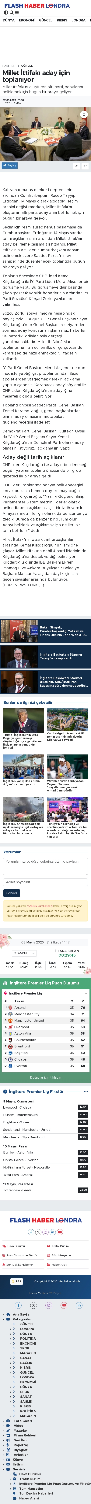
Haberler (9, 66)
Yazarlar (16, 1430)
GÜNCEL (45, 20)
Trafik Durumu (58, 1246)
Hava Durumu (13, 1246)
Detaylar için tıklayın (45, 1077)
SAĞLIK (22, 1363)
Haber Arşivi (57, 1264)
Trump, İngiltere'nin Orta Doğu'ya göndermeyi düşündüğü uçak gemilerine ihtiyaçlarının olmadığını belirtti (22, 741)
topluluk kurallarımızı (40, 906)
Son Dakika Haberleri (18, 1264)
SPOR (21, 1348)
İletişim (15, 1464)
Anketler (17, 1454)
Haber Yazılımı (39, 1293)
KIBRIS (62, 20)
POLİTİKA (24, 1338)
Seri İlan (16, 1440)
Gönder (11, 893)
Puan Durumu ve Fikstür (19, 1255)
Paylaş (9, 165)
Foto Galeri (19, 1421)
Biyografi (17, 1450)
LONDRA (79, 20)
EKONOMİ (27, 20)
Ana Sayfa (17, 1314)
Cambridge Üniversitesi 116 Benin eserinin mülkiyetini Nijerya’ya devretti (66, 736)
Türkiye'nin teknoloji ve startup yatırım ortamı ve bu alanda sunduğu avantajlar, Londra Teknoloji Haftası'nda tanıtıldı (67, 830)
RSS (16, 1281)
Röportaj (17, 1445)
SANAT (22, 1358)
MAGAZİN (24, 1353)
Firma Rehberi (21, 1435)
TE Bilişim (55, 1293)
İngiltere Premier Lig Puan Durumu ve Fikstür (52, 1483)
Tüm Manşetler (59, 1255)
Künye (14, 1459)
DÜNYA (9, 20)
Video (14, 1425)
